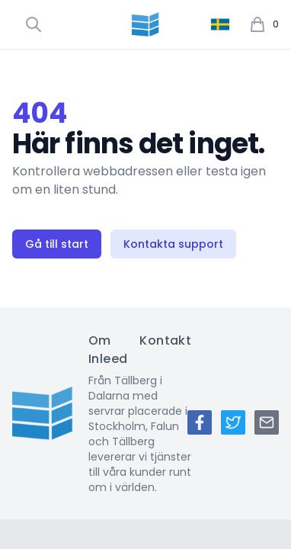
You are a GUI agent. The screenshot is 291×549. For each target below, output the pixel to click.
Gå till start (56, 244)
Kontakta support (173, 244)
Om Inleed (107, 350)
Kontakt (165, 340)
